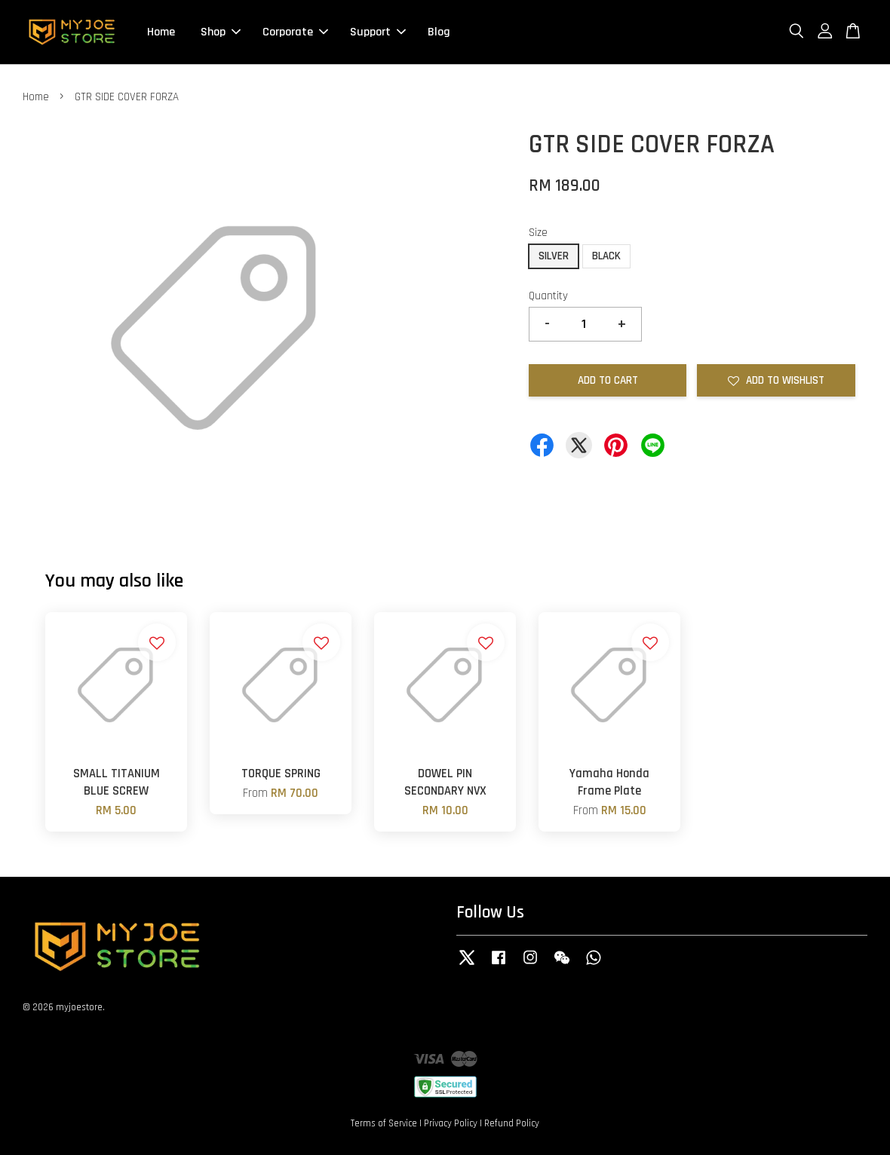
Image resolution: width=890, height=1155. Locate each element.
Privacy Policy (450, 1123)
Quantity (548, 296)
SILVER (554, 256)
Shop (221, 32)
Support (378, 32)
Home (161, 32)
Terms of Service (384, 1123)
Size (538, 232)
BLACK (606, 256)
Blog (439, 32)
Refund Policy (511, 1123)
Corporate (295, 32)
